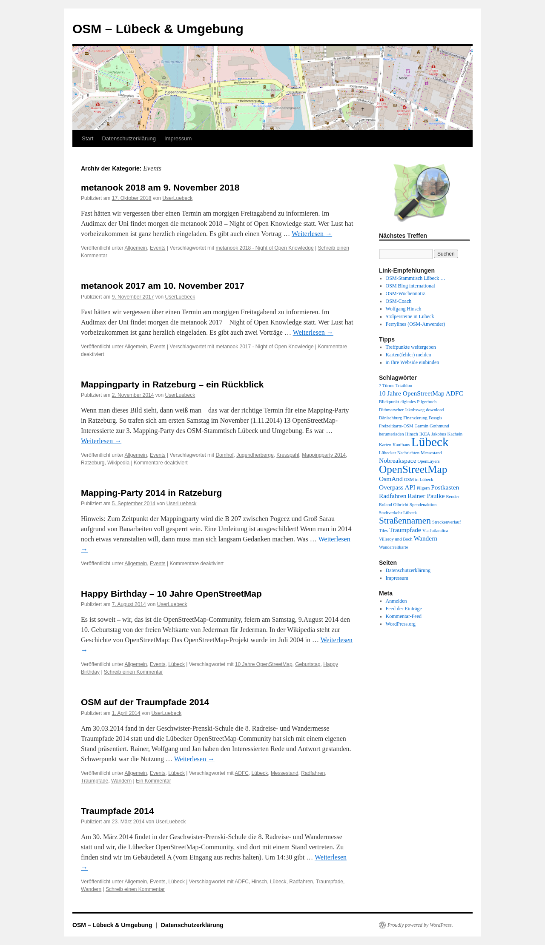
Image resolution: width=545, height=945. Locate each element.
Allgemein (136, 248)
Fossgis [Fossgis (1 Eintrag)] (435, 418)
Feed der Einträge (404, 609)
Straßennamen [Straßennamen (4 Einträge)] (405, 520)
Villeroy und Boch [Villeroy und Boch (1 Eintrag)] (396, 539)
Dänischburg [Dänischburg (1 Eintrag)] (390, 418)
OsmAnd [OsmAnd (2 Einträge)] (391, 478)
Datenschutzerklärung (128, 138)
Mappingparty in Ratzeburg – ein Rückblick (172, 384)
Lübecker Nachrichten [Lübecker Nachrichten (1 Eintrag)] (399, 452)
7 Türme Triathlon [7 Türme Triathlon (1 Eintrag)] (395, 385)
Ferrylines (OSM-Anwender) (415, 324)
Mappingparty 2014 (324, 455)
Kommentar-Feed (404, 616)
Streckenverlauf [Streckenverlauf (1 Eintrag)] (446, 522)
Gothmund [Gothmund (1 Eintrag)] (439, 426)
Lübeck (176, 664)
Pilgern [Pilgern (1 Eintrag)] (423, 488)
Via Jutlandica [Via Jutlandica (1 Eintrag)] (435, 530)
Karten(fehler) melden (408, 355)
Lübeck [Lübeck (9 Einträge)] (430, 442)
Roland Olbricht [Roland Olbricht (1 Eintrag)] (393, 504)
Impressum (178, 138)
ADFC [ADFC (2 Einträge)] (454, 393)
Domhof (224, 455)
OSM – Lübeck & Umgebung (158, 29)
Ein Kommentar (153, 781)
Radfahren (313, 773)
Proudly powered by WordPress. (420, 925)
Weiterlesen (312, 233)
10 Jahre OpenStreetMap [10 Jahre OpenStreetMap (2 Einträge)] (412, 393)
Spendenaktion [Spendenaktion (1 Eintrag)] (423, 504)
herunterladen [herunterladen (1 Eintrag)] (391, 434)
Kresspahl (287, 455)
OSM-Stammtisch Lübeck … (416, 278)
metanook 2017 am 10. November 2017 (162, 285)
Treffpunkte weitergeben (411, 347)
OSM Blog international (410, 286)
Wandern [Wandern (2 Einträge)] (425, 538)
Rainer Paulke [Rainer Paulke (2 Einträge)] (426, 495)
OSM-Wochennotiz (405, 293)
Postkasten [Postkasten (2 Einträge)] (445, 487)
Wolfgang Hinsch (404, 309)
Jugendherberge (254, 455)
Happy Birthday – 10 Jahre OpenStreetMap (171, 593)
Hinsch (259, 882)
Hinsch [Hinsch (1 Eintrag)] (411, 434)
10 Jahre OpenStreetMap (264, 664)
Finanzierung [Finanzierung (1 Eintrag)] (415, 418)
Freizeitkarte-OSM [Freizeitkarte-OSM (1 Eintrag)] (396, 426)
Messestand (284, 773)
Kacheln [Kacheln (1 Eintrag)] (455, 434)
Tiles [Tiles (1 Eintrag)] (383, 530)
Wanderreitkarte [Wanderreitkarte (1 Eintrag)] (393, 547)
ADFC (242, 773)
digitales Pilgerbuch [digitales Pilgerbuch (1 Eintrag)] (418, 401)
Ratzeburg (92, 463)
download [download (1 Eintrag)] (435, 409)
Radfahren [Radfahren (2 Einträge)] (392, 495)
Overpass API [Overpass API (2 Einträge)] (397, 487)
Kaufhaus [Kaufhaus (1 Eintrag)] (401, 444)
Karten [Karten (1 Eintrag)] (385, 444)
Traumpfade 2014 (117, 811)
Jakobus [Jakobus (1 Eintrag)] (438, 434)
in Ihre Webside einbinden (412, 362)
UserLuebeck (177, 198)
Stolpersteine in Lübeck (410, 316)
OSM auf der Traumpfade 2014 (145, 702)
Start (87, 138)
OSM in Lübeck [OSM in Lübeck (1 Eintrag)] (418, 479)
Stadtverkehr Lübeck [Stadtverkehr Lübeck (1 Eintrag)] (398, 512)
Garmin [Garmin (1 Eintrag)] (422, 426)
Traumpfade (94, 781)
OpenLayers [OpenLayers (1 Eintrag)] (429, 461)
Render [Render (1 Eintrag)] (452, 496)
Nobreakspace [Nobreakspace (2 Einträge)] (397, 460)
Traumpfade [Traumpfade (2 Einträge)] (405, 529)
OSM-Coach (399, 301)
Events (158, 248)
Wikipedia (118, 463)
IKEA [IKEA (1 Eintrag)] (424, 434)
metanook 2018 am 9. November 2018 (160, 187)
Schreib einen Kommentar (133, 672)
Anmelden (396, 601)
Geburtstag (307, 664)
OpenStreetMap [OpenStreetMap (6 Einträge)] (413, 469)
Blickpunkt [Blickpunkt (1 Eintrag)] (389, 401)
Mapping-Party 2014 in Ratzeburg (151, 493)
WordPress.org (401, 624)
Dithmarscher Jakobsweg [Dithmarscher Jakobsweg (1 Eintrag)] (402, 409)
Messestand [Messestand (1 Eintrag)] (431, 452)
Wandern (121, 781)
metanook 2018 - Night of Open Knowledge (264, 248)
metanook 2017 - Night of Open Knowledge (264, 347)
